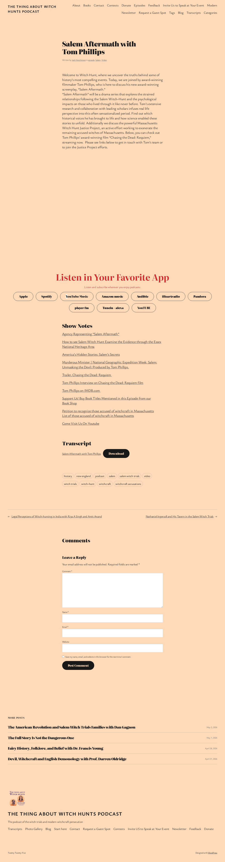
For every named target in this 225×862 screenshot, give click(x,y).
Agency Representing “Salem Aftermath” (90, 334)
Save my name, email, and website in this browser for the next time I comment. (98, 656)
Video (104, 59)
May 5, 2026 (212, 727)
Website (65, 641)
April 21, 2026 (211, 758)
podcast (99, 476)
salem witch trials (129, 476)
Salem (97, 59)
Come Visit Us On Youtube (80, 423)
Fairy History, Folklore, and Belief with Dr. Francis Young (55, 748)
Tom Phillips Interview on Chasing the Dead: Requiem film (102, 382)
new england (83, 476)
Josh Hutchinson (79, 59)
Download (116, 453)
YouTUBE (143, 308)
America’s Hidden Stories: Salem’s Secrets (91, 354)
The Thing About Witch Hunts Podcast (32, 9)
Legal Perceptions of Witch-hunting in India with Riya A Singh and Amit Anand (57, 516)
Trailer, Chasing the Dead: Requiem (87, 374)
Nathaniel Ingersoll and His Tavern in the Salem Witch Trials (180, 516)
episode (91, 59)
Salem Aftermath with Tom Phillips (81, 453)
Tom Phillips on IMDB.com (81, 390)
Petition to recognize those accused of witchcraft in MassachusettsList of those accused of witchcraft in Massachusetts (108, 413)
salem (112, 476)
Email (65, 626)
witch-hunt (87, 484)
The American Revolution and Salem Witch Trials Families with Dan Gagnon (71, 727)
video (147, 476)
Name (65, 612)
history (68, 476)
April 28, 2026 (211, 748)
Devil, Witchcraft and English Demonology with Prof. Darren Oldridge (67, 759)
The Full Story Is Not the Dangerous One (41, 738)
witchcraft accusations (128, 484)
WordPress (212, 852)
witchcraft (105, 484)
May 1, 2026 (212, 737)
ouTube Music (77, 296)
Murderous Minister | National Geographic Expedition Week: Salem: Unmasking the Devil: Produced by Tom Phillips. (109, 364)
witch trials (70, 484)
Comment (67, 571)
